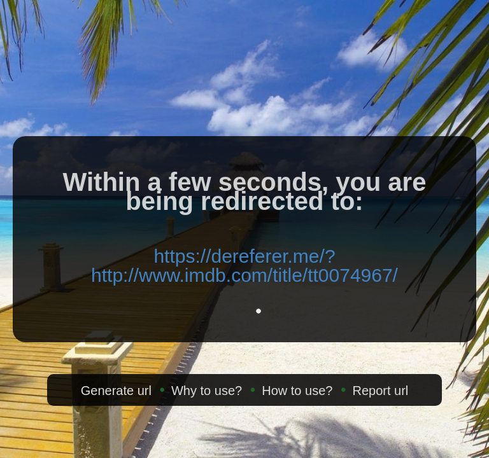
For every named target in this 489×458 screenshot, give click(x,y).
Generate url (116, 391)
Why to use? (206, 391)
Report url (380, 391)
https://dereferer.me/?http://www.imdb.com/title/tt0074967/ (244, 266)
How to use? (297, 391)
